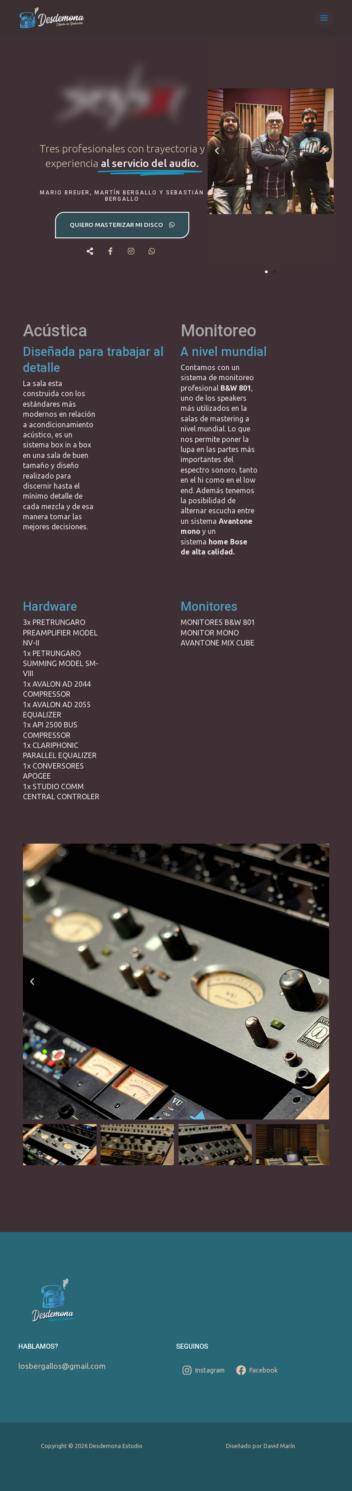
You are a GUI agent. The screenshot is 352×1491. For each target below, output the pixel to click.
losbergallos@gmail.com (62, 1366)
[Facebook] (257, 1370)
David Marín (279, 1446)
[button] (216, 151)
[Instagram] (203, 1370)
